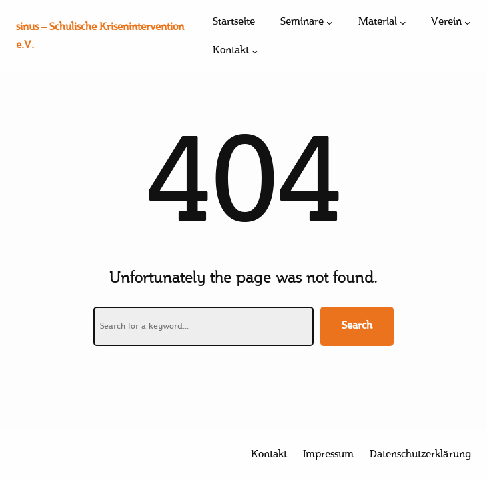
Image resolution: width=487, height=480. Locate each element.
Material (377, 22)
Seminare (302, 22)
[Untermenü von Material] (403, 22)
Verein (446, 22)
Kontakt (231, 51)
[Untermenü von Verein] (467, 22)
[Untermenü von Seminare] (329, 22)
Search (357, 326)
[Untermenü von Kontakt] (255, 51)
